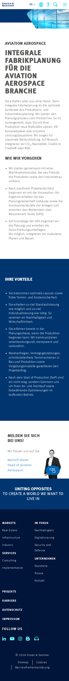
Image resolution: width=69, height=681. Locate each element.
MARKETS (9, 523)
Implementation (12, 568)
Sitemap (23, 662)
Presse (39, 573)
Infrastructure (11, 537)
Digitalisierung (44, 537)
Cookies (41, 662)
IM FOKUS (42, 523)
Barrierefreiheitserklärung (32, 667)
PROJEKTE (9, 591)
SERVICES (9, 553)
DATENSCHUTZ (12, 610)
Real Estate (9, 530)
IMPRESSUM (11, 619)
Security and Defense (43, 548)
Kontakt (40, 580)
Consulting (9, 560)
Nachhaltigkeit (44, 530)
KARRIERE (9, 600)
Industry (7, 545)
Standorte (41, 566)
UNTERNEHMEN (45, 558)
